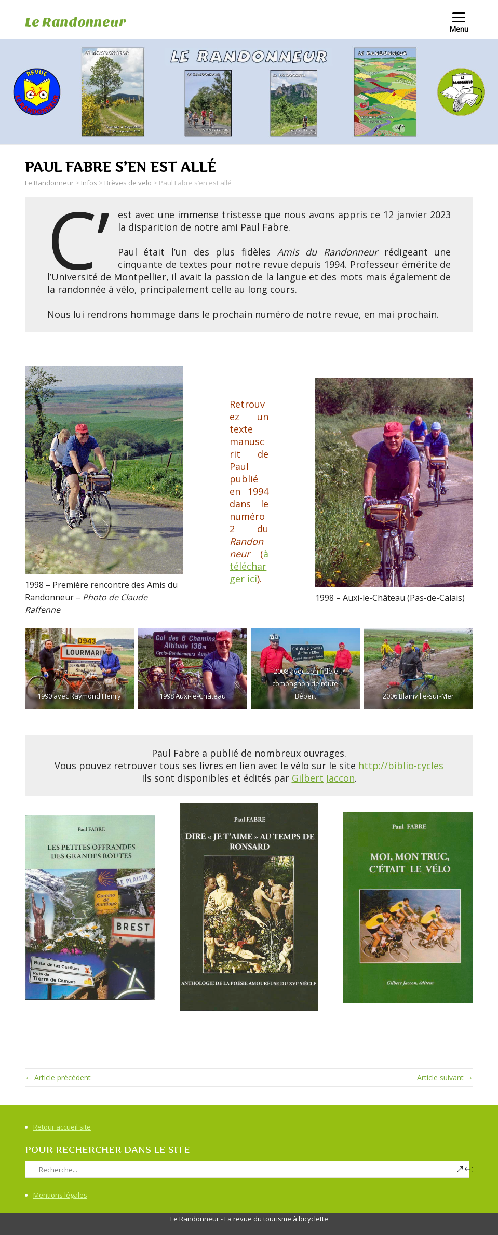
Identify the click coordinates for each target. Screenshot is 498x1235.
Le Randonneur (75, 22)
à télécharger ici (249, 566)
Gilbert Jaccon (323, 778)
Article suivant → (445, 1077)
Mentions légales (60, 1195)
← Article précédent (58, 1077)
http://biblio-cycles (400, 765)
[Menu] (459, 22)
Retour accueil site (62, 1127)
